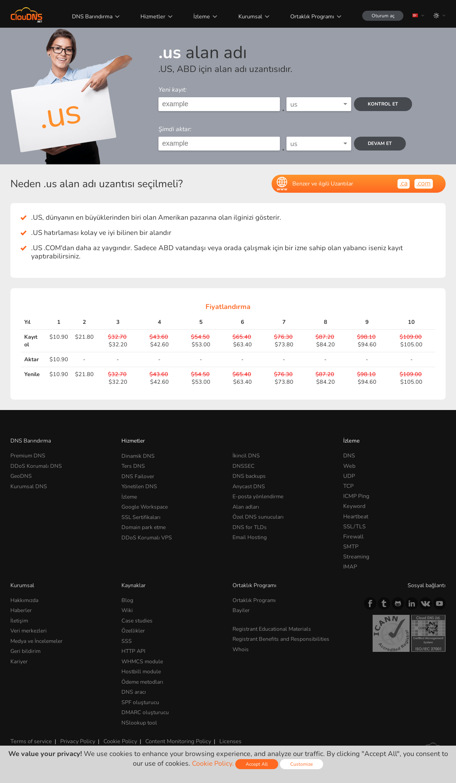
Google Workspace (145, 506)
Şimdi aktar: (174, 129)
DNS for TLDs (249, 526)
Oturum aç (381, 15)
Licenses (228, 740)
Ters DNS (133, 466)
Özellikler (133, 630)
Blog (127, 600)
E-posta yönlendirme (258, 496)
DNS (349, 455)
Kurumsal (248, 16)
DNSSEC (243, 466)
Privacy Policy (77, 740)
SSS (126, 641)
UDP (349, 476)
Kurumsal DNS (28, 486)
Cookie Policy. (213, 763)
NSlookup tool (139, 721)
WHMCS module (142, 661)
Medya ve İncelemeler (37, 641)
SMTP (350, 546)
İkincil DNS (246, 455)
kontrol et (383, 104)
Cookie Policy (118, 740)
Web (349, 466)
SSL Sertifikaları (141, 516)
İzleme (200, 16)
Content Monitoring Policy (176, 740)
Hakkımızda (24, 600)
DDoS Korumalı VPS (146, 536)
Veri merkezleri (29, 630)
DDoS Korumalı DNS (36, 466)
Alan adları (245, 506)
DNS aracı (133, 691)
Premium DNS (28, 455)
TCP (348, 486)
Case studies (137, 620)
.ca (403, 183)
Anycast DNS (249, 486)
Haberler (21, 610)
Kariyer (19, 661)
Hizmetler (151, 16)
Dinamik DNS (138, 455)
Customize (302, 764)
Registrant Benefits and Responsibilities (282, 639)
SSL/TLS (354, 526)
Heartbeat (355, 516)
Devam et (380, 143)
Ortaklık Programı (310, 16)
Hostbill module (141, 671)
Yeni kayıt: (172, 89)
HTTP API (133, 651)
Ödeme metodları (143, 681)
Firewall (353, 536)
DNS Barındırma (90, 16)
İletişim (19, 620)
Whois (240, 649)
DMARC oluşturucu (145, 711)
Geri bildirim (26, 651)
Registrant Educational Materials (273, 628)
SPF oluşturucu (140, 701)
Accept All (257, 764)
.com (423, 183)
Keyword (354, 506)
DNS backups (249, 476)
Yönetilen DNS (139, 486)
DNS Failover (138, 476)
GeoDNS (21, 476)
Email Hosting (249, 536)
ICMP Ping (356, 496)
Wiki (127, 610)
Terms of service (31, 740)
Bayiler (241, 610)
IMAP (350, 567)
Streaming (356, 557)
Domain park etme (144, 526)
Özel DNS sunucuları (258, 516)
